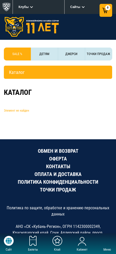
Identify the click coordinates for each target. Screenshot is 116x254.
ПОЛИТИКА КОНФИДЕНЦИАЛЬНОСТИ (58, 182)
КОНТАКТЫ (58, 166)
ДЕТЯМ (44, 54)
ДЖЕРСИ (71, 54)
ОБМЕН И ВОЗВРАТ (58, 151)
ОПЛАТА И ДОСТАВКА (58, 174)
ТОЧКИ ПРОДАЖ (98, 54)
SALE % (17, 54)
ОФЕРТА (58, 159)
